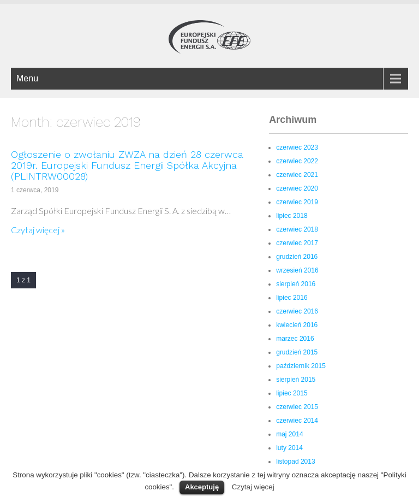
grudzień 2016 (297, 257)
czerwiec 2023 (297, 147)
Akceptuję (202, 487)
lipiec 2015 (291, 393)
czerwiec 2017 (297, 243)
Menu (27, 78)
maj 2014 (289, 434)
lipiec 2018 (291, 216)
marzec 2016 (295, 338)
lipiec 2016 (291, 297)
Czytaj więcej (253, 487)
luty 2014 (289, 448)
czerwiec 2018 (297, 229)
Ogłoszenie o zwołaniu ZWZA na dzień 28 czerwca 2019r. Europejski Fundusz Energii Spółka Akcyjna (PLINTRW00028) (127, 165)
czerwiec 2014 (297, 420)
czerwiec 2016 (297, 311)
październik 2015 (301, 366)
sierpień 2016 (295, 284)
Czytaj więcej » (38, 229)
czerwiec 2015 (297, 407)
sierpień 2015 (295, 379)
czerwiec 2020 (297, 188)
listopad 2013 (295, 461)
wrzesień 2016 (297, 270)
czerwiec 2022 (297, 161)
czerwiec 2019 (297, 202)
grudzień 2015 (297, 352)
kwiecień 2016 (297, 325)
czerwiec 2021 (297, 175)
